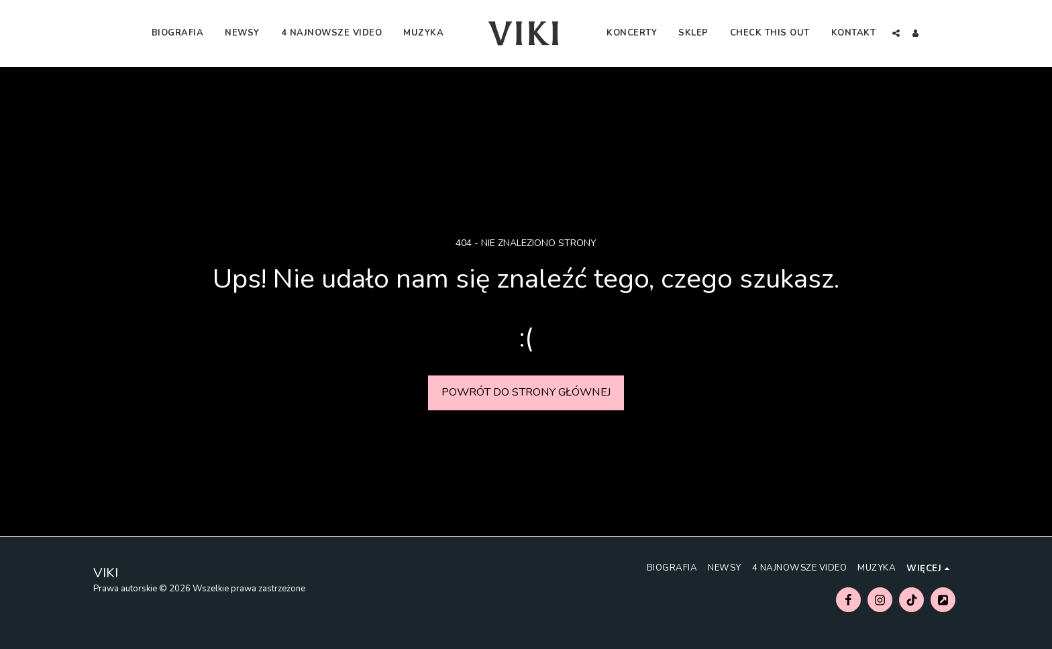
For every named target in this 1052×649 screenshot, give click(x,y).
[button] (896, 33)
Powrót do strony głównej (526, 392)
